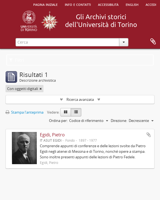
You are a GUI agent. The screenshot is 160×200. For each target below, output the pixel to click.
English (132, 4)
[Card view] (65, 112)
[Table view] (76, 112)
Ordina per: (58, 120)
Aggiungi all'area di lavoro (148, 135)
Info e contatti (78, 4)
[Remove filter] (41, 88)
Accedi (151, 4)
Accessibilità (108, 4)
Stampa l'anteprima (24, 112)
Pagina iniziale (45, 4)
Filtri (16, 60)
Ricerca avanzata (80, 99)
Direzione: (119, 120)
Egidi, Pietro (52, 135)
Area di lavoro (153, 42)
